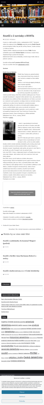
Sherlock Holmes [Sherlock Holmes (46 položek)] (24, 349)
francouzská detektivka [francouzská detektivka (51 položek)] (35, 334)
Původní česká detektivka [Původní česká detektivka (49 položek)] (21, 346)
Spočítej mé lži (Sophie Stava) (9, 302)
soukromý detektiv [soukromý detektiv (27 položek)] (33, 349)
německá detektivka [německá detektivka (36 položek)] (11, 343)
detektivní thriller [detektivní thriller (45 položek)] (27, 332)
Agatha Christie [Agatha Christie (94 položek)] (7, 322)
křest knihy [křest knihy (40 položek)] (34, 340)
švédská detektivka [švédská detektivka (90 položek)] (18, 361)
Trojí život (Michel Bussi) (8, 309)
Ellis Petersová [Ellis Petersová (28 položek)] (15, 334)
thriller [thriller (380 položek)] (33, 353)
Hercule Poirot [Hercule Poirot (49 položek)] (5, 337)
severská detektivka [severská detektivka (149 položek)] (10, 349)
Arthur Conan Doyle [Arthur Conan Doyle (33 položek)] (15, 328)
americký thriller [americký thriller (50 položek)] (27, 325)
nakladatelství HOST (23, 64)
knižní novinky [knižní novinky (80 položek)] (19, 340)
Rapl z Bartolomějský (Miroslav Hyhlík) (11, 299)
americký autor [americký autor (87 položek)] (16, 325)
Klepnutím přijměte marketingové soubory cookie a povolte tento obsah (22, 193)
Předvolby (22, 401)
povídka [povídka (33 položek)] (19, 343)
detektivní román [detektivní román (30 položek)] (19, 332)
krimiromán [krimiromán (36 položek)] (27, 340)
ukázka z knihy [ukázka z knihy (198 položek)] (16, 357)
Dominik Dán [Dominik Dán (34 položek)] (8, 334)
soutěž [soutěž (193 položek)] (4, 353)
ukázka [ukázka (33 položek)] (6, 357)
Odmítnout (22, 396)
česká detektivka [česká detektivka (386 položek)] (33, 357)
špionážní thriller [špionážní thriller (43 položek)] (5, 361)
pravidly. (28, 217)
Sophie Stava (5, 311)
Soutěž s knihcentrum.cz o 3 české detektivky (21, 271)
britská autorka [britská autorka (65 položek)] (32, 328)
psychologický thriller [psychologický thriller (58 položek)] (28, 343)
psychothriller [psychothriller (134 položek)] (7, 346)
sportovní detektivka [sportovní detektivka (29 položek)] (13, 353)
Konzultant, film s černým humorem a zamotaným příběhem (26, 229)
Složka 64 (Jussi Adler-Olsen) (10, 225)
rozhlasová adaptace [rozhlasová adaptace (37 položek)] (34, 346)
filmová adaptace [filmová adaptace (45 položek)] (23, 334)
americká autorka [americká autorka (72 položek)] (19, 322)
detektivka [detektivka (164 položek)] (10, 331)
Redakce (13, 39)
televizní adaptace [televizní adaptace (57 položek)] (24, 353)
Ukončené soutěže (27, 219)
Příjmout (22, 392)
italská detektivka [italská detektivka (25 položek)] (33, 337)
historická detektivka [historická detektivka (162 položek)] (19, 337)
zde (13, 211)
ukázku (11, 117)
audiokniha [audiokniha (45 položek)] (23, 328)
